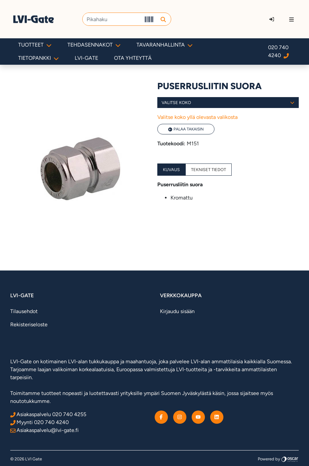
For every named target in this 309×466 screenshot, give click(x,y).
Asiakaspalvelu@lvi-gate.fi (44, 430)
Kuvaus (171, 169)
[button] (163, 19)
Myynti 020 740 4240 (39, 422)
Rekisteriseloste (29, 324)
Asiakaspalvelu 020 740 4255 (48, 414)
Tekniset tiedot (208, 169)
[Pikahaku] (112, 19)
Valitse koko (228, 102)
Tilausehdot (24, 311)
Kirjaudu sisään (177, 311)
